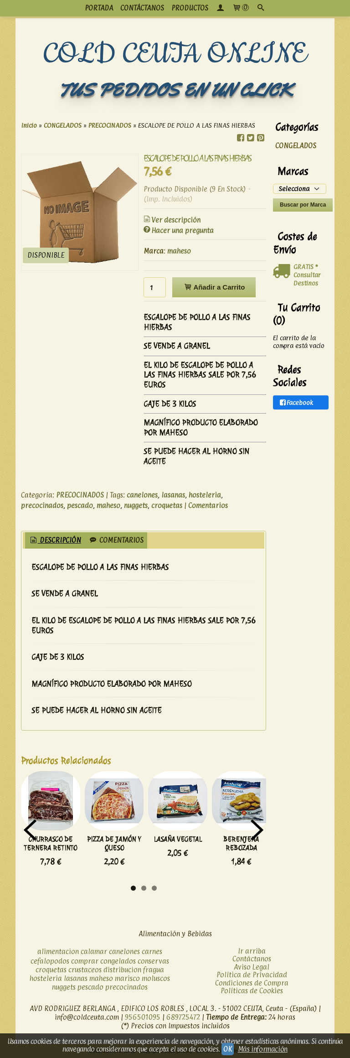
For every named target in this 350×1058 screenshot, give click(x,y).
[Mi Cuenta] (220, 8)
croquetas (166, 505)
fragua (153, 969)
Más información (263, 1049)
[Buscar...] (260, 8)
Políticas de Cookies (252, 990)
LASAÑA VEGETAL (178, 839)
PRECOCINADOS (80, 495)
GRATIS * (305, 266)
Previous (30, 830)
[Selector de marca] (299, 189)
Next (257, 830)
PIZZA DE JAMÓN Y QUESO (114, 843)
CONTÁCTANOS (142, 8)
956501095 (142, 1017)
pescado (80, 505)
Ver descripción (171, 220)
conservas (153, 961)
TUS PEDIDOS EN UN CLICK (175, 90)
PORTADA (99, 8)
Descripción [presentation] (55, 540)
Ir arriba (252, 951)
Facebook (295, 402)
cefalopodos (50, 961)
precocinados (42, 505)
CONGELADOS (295, 145)
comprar (84, 961)
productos (189, 8)
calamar (94, 951)
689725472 (183, 1017)
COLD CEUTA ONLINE (175, 54)
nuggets (136, 505)
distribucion (122, 969)
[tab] (55, 540)
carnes (152, 951)
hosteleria (205, 495)
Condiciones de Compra (251, 983)
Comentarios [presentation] (116, 540)
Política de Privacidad (251, 974)
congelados (118, 961)
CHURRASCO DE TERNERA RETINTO (50, 843)
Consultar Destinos (307, 279)
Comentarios (208, 505)
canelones (142, 495)
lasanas (173, 495)
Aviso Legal (251, 967)
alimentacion (58, 951)
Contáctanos (251, 958)
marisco (127, 978)
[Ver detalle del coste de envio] (283, 271)
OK (227, 1049)
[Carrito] (240, 8)
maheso (179, 251)
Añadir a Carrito (214, 287)
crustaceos (85, 969)
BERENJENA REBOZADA (241, 843)
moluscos (156, 978)
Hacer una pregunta (178, 230)
